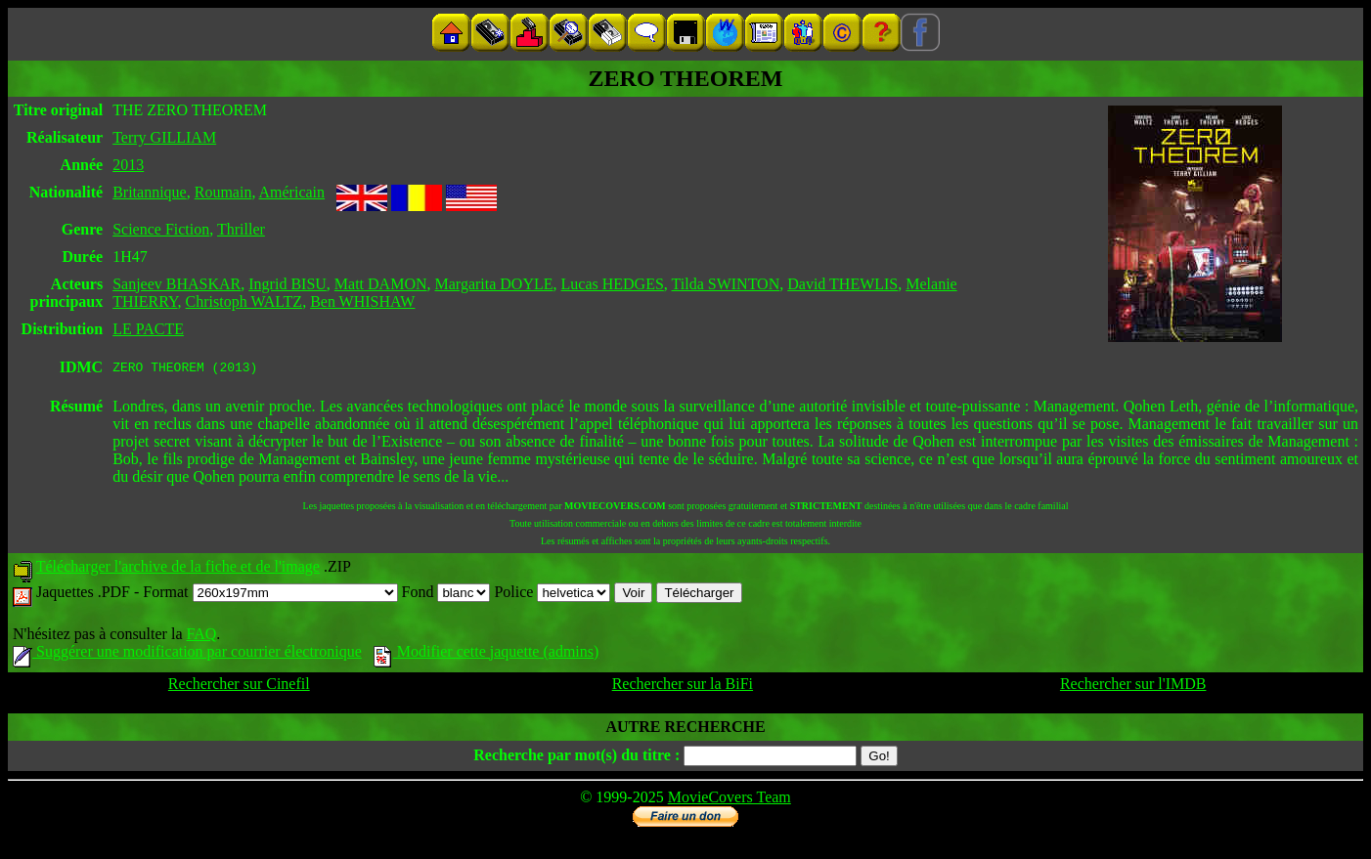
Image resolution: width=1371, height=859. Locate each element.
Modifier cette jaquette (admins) (486, 654)
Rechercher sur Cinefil (239, 686)
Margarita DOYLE (494, 284)
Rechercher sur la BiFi (682, 686)
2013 (128, 164)
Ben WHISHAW (362, 301)
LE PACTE (148, 329)
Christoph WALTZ (244, 301)
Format (270, 594)
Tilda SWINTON (726, 284)
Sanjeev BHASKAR (176, 284)
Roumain (223, 192)
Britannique (149, 192)
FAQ (201, 636)
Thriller (241, 229)
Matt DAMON (380, 284)
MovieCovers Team (729, 800)
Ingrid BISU (287, 284)
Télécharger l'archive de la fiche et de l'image (178, 569)
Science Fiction (160, 229)
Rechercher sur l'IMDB (1133, 686)
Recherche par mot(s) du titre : (576, 758)
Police (552, 594)
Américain (292, 192)
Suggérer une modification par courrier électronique (187, 654)
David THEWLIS (842, 284)
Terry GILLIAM (164, 137)
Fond (446, 594)
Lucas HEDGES (612, 284)
